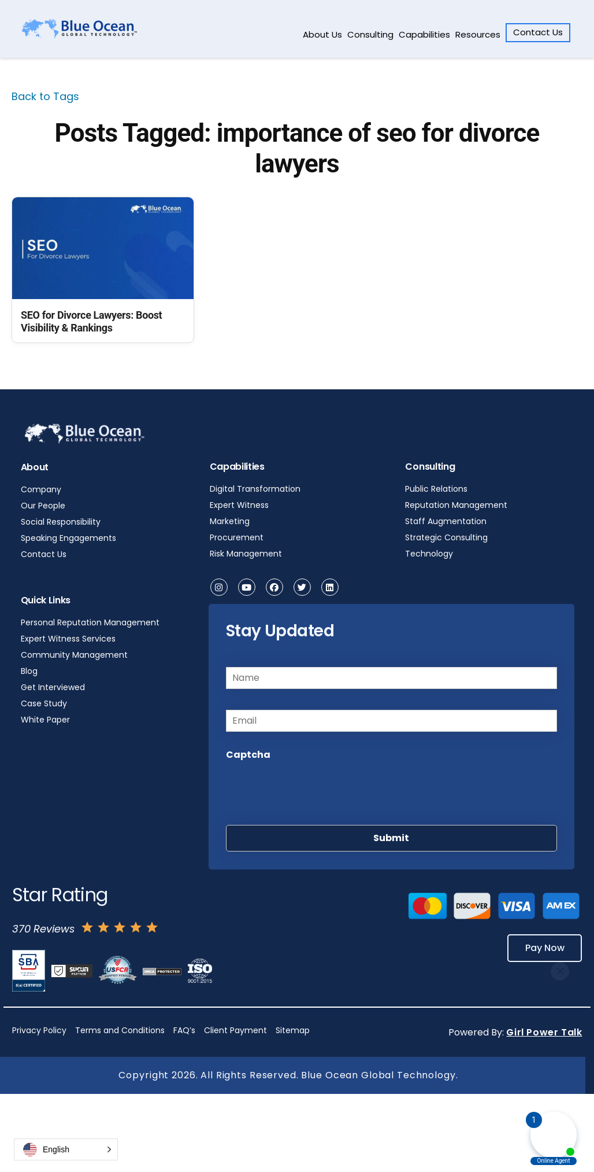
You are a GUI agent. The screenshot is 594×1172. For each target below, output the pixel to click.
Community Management (74, 655)
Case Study (44, 703)
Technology (429, 553)
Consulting (370, 34)
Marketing (230, 521)
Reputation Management (456, 505)
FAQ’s (184, 1030)
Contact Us (538, 32)
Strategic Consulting (446, 537)
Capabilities (424, 34)
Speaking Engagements (68, 538)
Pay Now (543, 947)
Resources (477, 34)
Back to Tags (45, 96)
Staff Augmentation (446, 521)
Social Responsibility (61, 522)
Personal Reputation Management (90, 622)
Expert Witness (239, 505)
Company (41, 489)
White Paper (45, 719)
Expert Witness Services (68, 638)
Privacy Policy (39, 1030)
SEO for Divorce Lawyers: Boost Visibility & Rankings (91, 321)
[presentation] (314, 789)
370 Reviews (43, 929)
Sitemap (293, 1030)
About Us (322, 34)
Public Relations (436, 489)
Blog (29, 671)
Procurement (236, 537)
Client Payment (235, 1030)
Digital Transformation (255, 489)
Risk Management (246, 553)
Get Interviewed (53, 687)
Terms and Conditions (120, 1030)
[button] (65, 1149)
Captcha (248, 754)
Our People (43, 505)
